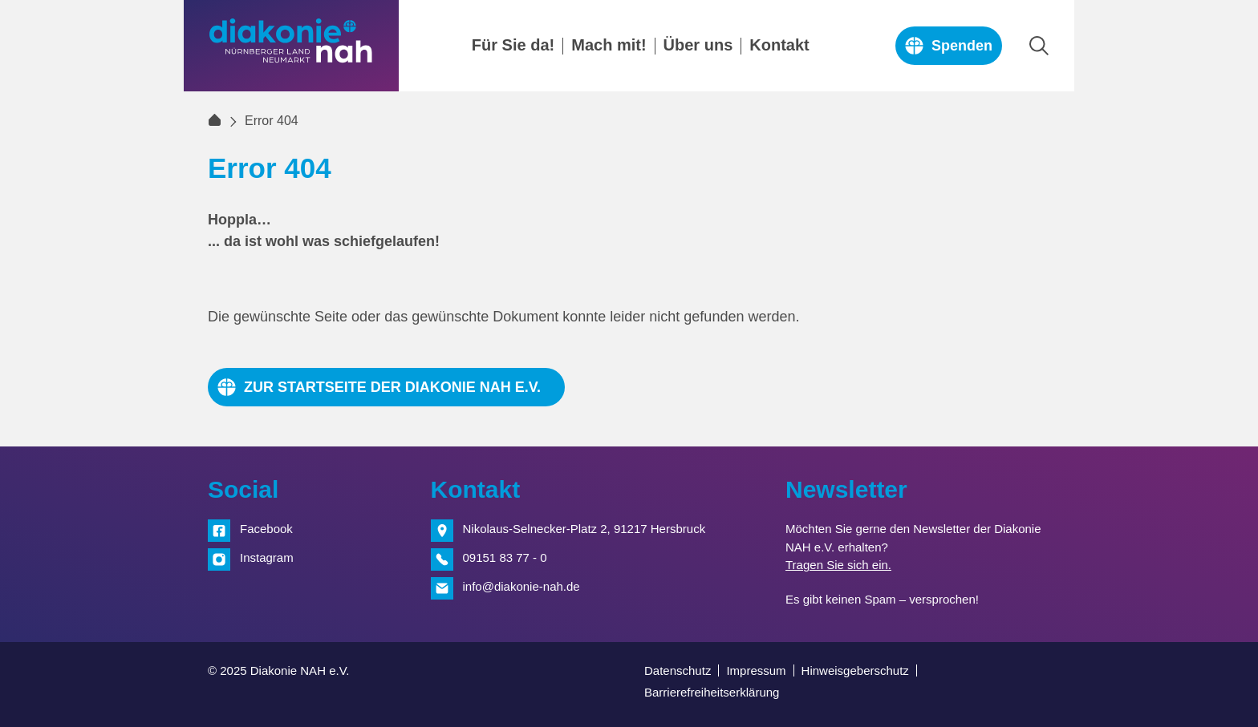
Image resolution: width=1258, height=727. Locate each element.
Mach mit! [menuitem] (608, 45)
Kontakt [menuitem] (779, 45)
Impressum (755, 670)
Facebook (266, 528)
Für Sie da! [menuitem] (513, 45)
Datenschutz (677, 670)
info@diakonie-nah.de (521, 586)
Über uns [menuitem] (698, 45)
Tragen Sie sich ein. (838, 565)
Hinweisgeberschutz (855, 670)
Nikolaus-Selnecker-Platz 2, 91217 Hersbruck (584, 528)
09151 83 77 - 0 (505, 557)
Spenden (961, 46)
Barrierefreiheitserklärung (711, 692)
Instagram (267, 557)
